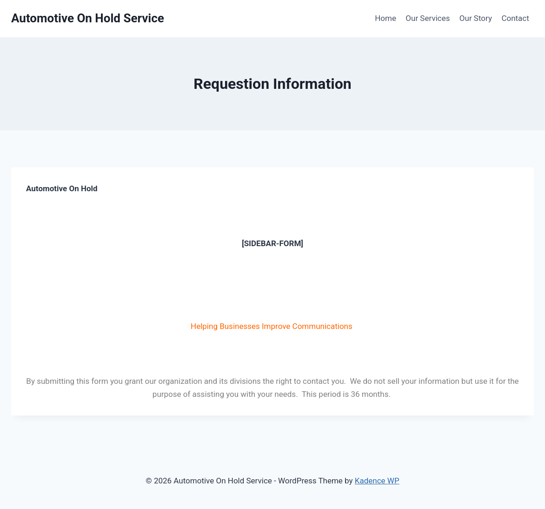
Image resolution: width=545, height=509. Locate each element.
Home (385, 18)
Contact (515, 18)
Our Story (475, 18)
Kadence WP (377, 480)
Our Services (427, 18)
